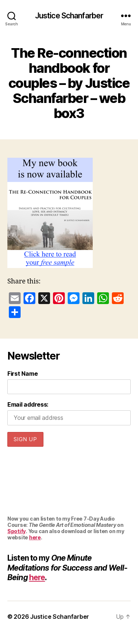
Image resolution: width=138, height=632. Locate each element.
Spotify (16, 531)
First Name (22, 373)
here (35, 537)
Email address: (27, 404)
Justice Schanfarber (69, 15)
